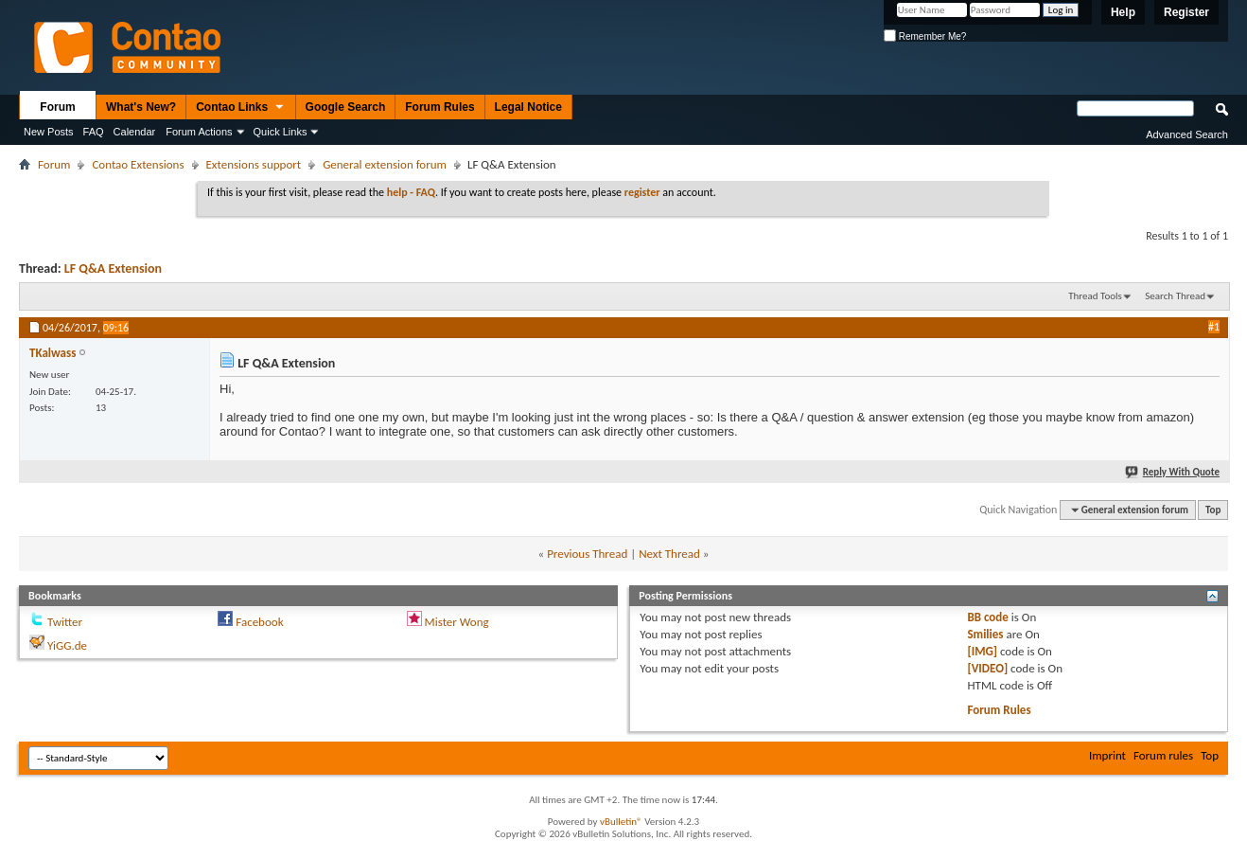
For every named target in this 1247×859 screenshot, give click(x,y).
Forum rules (1163, 755)
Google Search (346, 107)
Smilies (985, 634)
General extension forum (385, 164)
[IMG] (982, 651)
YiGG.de (67, 645)
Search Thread (1175, 296)
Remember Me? (925, 36)
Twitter (64, 622)
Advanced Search (1187, 134)
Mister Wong (457, 622)
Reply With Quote (1173, 472)
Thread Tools (1095, 296)
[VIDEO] (987, 668)
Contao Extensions (138, 164)
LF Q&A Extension (113, 268)
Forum (57, 107)
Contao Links (240, 108)
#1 (1214, 326)
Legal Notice (528, 107)
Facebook (259, 622)
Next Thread (669, 553)
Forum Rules (439, 107)
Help (1123, 12)
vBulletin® (621, 821)
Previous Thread (587, 553)
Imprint (1107, 755)
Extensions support (254, 164)
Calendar (135, 131)
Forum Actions (199, 131)
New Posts (49, 131)
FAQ (93, 131)
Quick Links (280, 131)
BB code (987, 617)
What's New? (141, 107)
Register (1186, 12)
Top (1213, 510)
